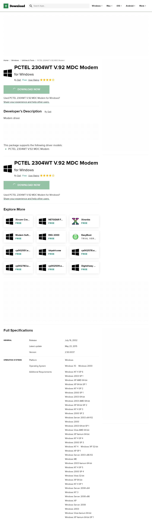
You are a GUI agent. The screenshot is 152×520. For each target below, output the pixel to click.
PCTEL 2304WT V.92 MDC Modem (56, 70)
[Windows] (15, 60)
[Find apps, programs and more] (59, 6)
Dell (49, 111)
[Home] (6, 60)
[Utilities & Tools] (28, 60)
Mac (109, 6)
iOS (118, 6)
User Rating (41, 79)
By (17, 80)
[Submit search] (30, 6)
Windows (96, 6)
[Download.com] (14, 6)
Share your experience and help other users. (26, 102)
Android (129, 6)
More (143, 6)
